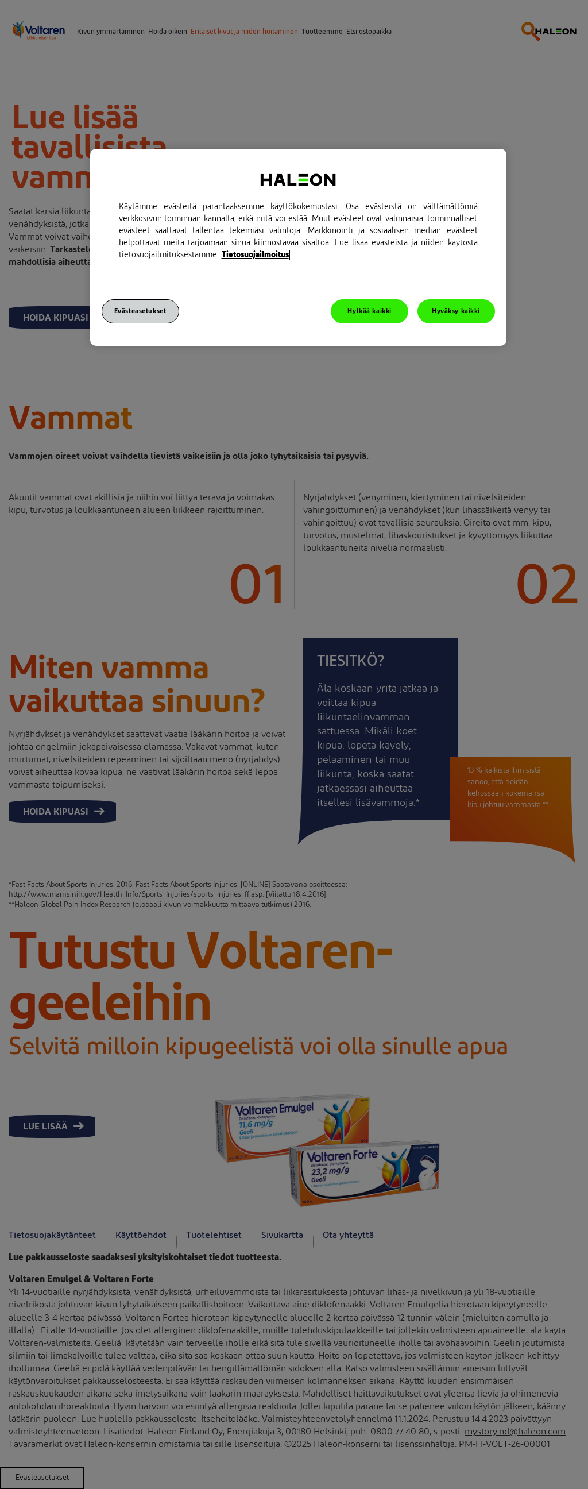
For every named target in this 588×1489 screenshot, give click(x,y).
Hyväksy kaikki (456, 311)
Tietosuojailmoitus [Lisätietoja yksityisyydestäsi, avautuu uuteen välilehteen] (255, 255)
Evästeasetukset (140, 311)
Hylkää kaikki (369, 311)
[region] (298, 247)
